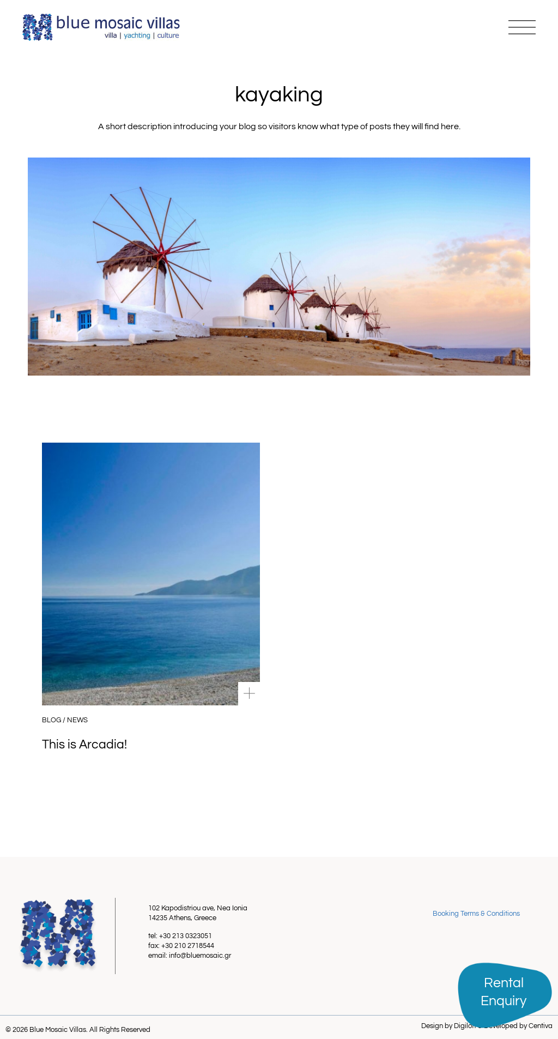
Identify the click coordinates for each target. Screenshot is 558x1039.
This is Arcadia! (84, 744)
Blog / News (65, 720)
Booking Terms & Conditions (476, 913)
